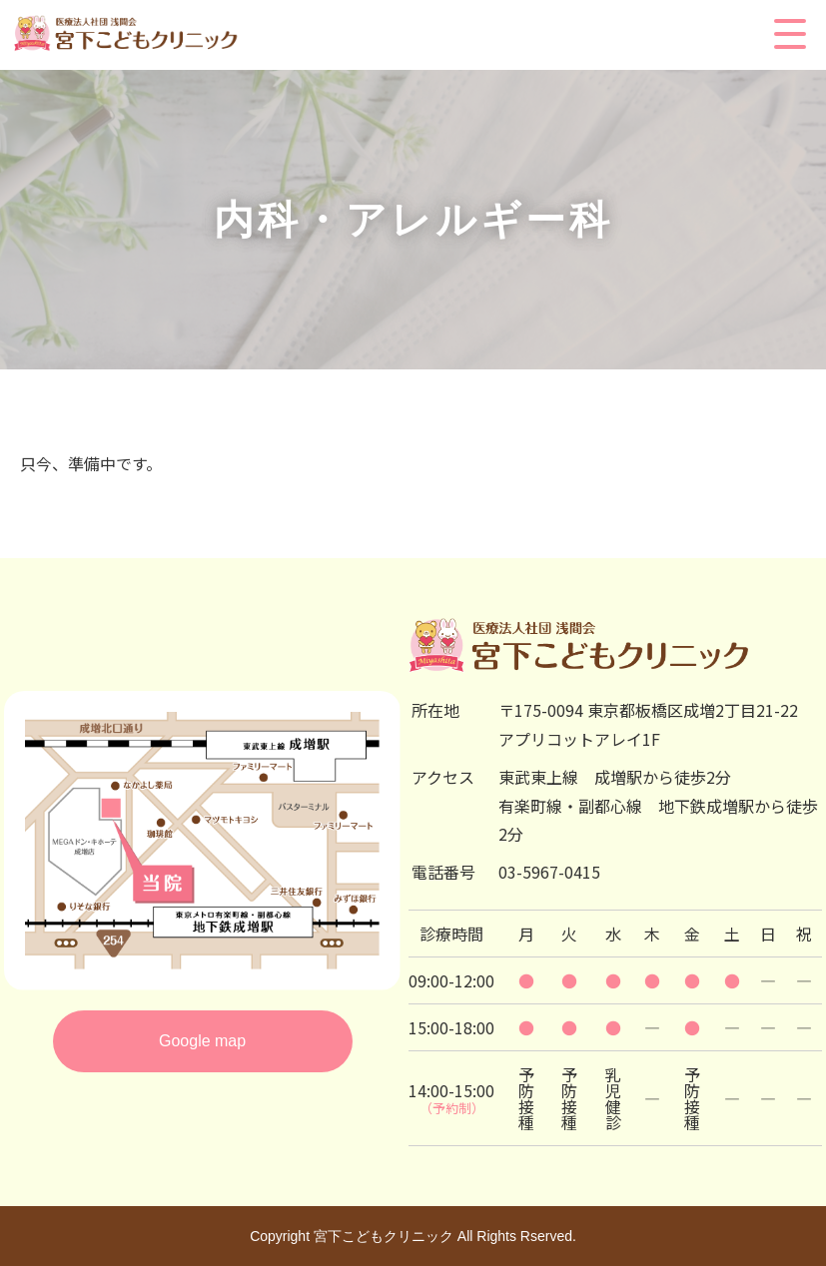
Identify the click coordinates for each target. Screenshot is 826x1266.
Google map (202, 1040)
